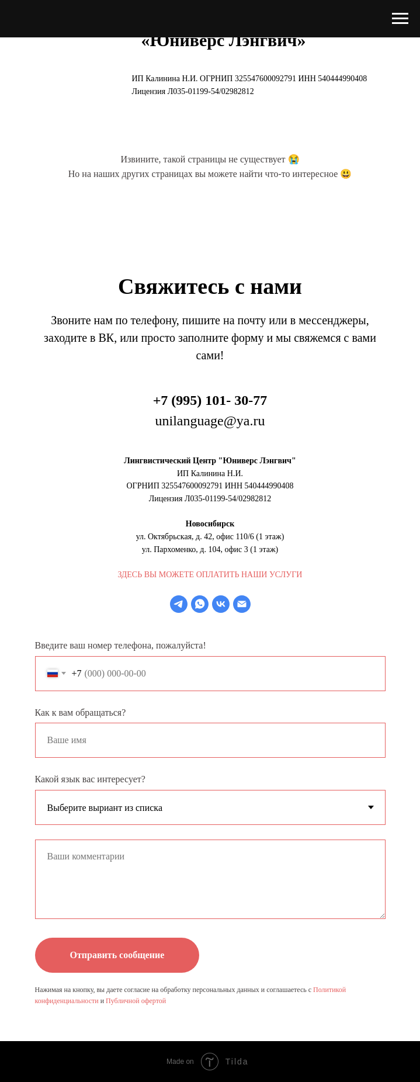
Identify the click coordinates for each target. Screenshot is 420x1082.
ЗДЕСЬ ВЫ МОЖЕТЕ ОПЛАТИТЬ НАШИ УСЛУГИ (210, 574)
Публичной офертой (136, 1001)
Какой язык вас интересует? (90, 779)
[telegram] (179, 604)
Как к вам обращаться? (80, 712)
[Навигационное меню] (400, 19)
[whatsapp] (200, 604)
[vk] (221, 604)
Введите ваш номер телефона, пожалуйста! (120, 645)
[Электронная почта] (242, 604)
